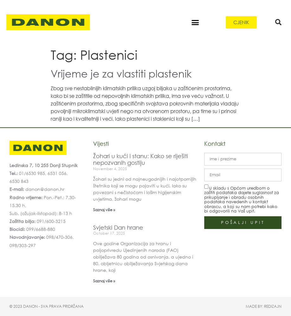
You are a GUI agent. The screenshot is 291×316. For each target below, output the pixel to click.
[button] (195, 22)
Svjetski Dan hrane (118, 227)
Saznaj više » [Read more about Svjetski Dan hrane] (104, 281)
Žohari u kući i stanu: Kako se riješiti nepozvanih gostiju (140, 159)
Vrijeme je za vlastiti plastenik (121, 73)
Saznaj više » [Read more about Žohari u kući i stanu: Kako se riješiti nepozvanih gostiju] (104, 209)
